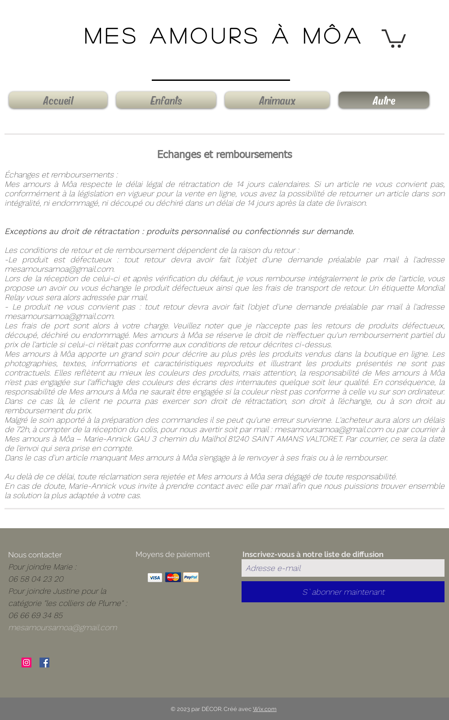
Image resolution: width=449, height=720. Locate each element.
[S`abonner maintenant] (343, 591)
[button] (394, 37)
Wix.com (265, 709)
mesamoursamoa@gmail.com (58, 269)
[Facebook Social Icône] (44, 662)
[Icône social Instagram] (26, 662)
